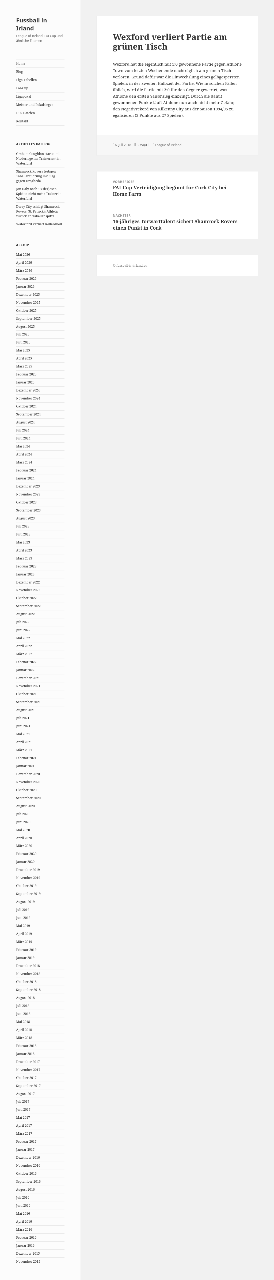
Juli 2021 (22, 718)
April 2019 (24, 933)
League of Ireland (168, 145)
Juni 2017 (23, 1109)
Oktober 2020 (26, 790)
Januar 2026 (25, 286)
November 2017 (28, 1069)
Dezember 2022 (28, 582)
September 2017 (28, 1085)
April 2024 (24, 454)
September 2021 (28, 702)
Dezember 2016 (28, 1157)
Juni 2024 (23, 438)
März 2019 (24, 941)
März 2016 (24, 1229)
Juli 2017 (22, 1101)
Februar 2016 (26, 1237)
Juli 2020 (22, 814)
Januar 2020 (25, 861)
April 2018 (24, 1029)
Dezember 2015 (28, 1253)
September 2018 (28, 989)
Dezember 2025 (28, 294)
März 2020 (24, 845)
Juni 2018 (23, 1013)
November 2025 (28, 302)
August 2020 (25, 806)
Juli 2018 (22, 1005)
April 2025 (24, 358)
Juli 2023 (22, 526)
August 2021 (25, 710)
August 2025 (25, 326)
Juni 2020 (23, 822)
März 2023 (24, 558)
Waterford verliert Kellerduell (39, 224)
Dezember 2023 (28, 486)
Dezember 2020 (28, 774)
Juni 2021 (23, 726)
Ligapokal (23, 96)
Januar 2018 (25, 1053)
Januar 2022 (25, 670)
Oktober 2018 (26, 981)
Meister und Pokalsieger (34, 104)
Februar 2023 (26, 566)
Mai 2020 (23, 830)
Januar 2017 (25, 1149)
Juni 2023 (23, 534)
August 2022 (25, 614)
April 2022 (24, 646)
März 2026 (24, 270)
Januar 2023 (25, 574)
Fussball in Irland (31, 24)
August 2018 (25, 997)
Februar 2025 (26, 374)
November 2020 (28, 782)
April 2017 (24, 1125)
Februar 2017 (26, 1141)
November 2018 (28, 973)
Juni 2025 (23, 342)
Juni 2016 (23, 1205)
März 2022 (24, 654)
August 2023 (25, 518)
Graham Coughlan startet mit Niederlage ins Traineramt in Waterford (38, 158)
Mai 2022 (23, 638)
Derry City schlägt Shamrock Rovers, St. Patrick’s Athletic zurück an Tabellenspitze (38, 211)
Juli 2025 (22, 334)
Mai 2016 (23, 1213)
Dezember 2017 (28, 1061)
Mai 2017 (23, 1117)
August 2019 (25, 901)
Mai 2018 (23, 1021)
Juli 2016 (22, 1197)
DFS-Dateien (25, 113)
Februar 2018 (26, 1045)
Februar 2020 (26, 853)
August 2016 (25, 1189)
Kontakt (22, 121)
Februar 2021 (26, 758)
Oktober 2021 (26, 694)
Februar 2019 (26, 949)
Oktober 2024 (26, 406)
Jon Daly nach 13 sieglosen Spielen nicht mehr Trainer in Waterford (39, 194)
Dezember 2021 (28, 678)
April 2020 (24, 838)
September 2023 (28, 510)
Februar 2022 (26, 662)
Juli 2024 (22, 430)
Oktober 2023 (26, 502)
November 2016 (28, 1165)
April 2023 (24, 550)
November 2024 (28, 398)
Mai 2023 (23, 542)
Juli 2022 (22, 622)
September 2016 (28, 1181)
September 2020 (28, 798)
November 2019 (28, 877)
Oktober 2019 (26, 885)
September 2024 (28, 414)
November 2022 (28, 590)
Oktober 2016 (26, 1173)
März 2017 (24, 1133)
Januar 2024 (25, 478)
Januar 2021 (25, 766)
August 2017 (25, 1093)
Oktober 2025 (26, 310)
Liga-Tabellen (26, 80)
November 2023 (28, 494)
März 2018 (24, 1037)
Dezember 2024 (28, 390)
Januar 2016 (25, 1245)
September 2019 (28, 893)
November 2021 (28, 686)
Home (20, 63)
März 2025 (24, 366)
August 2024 (25, 422)
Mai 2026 (23, 254)
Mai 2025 (23, 350)
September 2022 (28, 606)
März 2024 (24, 462)
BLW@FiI (143, 145)
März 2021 (24, 750)
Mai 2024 (23, 446)
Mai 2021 (23, 734)
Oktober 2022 (26, 598)
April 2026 (24, 262)
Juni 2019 (23, 917)
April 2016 (24, 1221)
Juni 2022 (23, 630)
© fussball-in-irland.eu (130, 265)
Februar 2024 (26, 470)
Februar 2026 (26, 278)
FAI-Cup (22, 88)
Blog (19, 71)
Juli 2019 (22, 909)
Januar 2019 (25, 957)
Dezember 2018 (28, 965)
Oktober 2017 (26, 1077)
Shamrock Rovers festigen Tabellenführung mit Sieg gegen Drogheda (36, 176)
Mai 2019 (23, 925)
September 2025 (28, 318)
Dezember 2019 (28, 869)
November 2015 (28, 1261)
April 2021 (24, 742)
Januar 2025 (25, 382)
